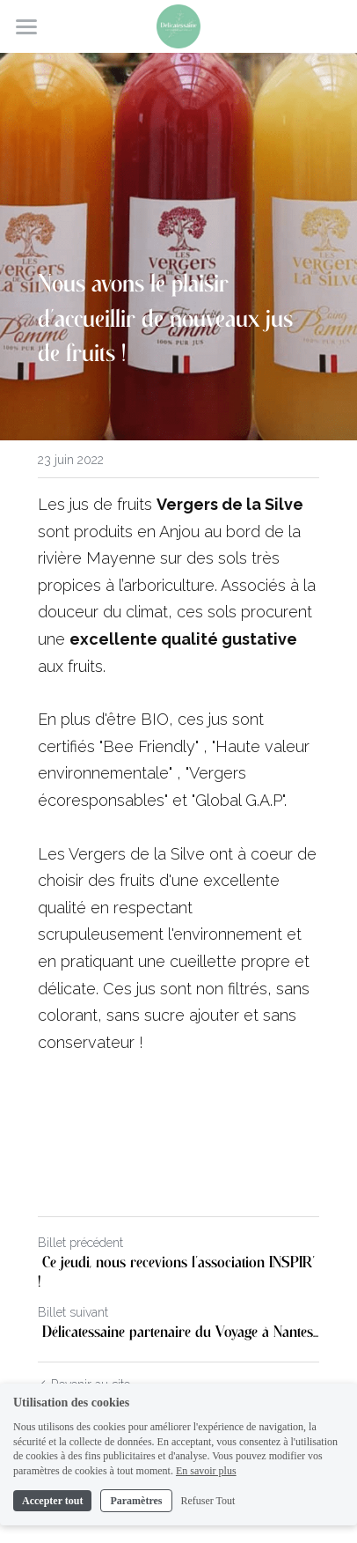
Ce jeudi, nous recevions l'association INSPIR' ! (176, 1273)
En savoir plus (206, 1471)
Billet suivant (73, 1312)
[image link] (178, 25)
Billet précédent (80, 1243)
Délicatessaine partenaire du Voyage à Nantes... (178, 1332)
